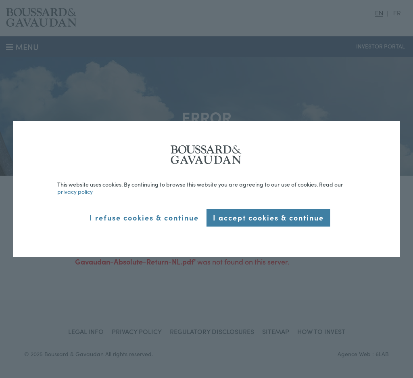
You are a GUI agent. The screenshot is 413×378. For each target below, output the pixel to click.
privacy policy (75, 191)
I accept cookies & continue (268, 217)
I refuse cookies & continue (144, 217)
